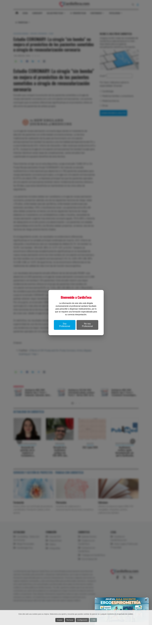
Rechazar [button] (69, 620)
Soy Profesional (64, 324)
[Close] (146, 599)
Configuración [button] (83, 620)
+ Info (95, 620)
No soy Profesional (87, 324)
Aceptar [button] (58, 620)
